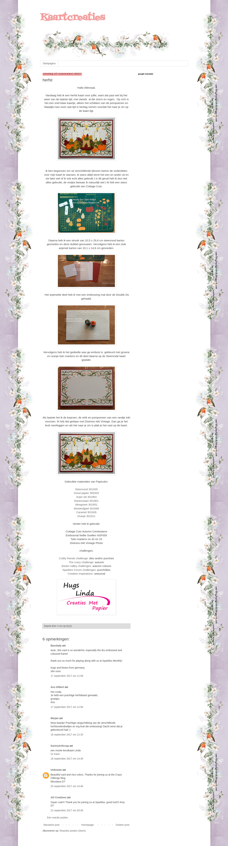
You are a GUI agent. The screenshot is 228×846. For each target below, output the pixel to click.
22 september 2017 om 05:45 (67, 810)
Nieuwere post (51, 824)
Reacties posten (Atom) (73, 830)
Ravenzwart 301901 (86, 500)
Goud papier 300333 (86, 492)
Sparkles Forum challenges (78, 569)
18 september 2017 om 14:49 (67, 758)
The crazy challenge (81, 562)
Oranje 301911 (86, 516)
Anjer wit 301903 (86, 496)
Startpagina (49, 63)
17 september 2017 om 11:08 (67, 675)
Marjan (55, 718)
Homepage (87, 824)
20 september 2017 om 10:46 (67, 786)
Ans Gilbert (58, 687)
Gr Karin (55, 754)
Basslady (56, 645)
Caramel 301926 (86, 512)
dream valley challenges (76, 565)
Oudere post (122, 824)
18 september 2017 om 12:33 (67, 734)
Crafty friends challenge (73, 558)
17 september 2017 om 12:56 (67, 707)
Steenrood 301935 (86, 489)
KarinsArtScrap (60, 745)
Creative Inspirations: (81, 573)
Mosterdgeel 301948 (86, 508)
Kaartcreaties (72, 18)
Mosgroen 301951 (86, 504)
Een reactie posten (57, 817)
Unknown (56, 769)
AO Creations (58, 797)
